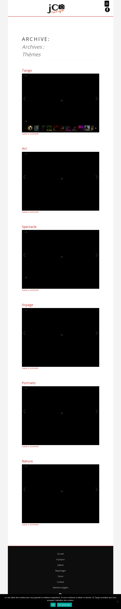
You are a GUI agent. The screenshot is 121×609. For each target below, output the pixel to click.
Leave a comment (30, 133)
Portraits (29, 382)
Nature (27, 461)
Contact (60, 582)
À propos (60, 559)
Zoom (60, 576)
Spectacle (29, 226)
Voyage (27, 304)
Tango (27, 70)
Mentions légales (60, 587)
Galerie (60, 565)
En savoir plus (64, 605)
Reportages (60, 570)
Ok (53, 605)
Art (24, 148)
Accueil (60, 553)
